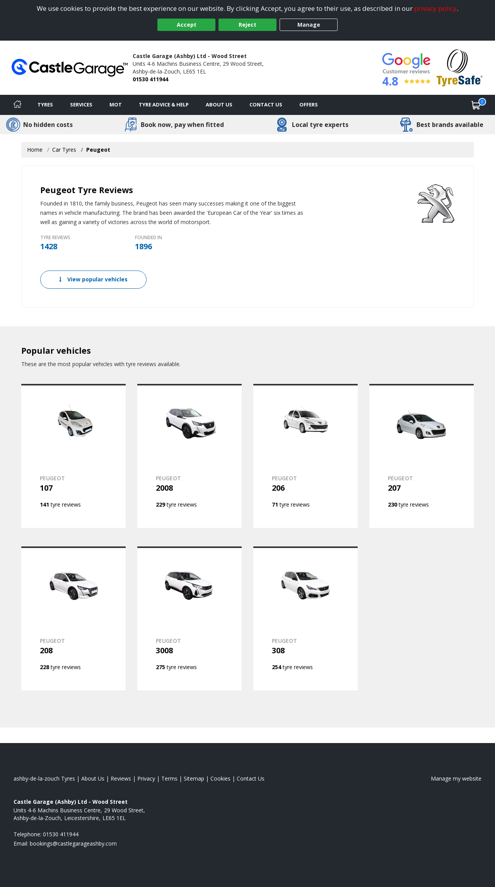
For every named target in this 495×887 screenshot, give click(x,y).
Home (35, 149)
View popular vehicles (93, 279)
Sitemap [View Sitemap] (194, 778)
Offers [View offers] (308, 104)
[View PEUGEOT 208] (73, 618)
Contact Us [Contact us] (265, 104)
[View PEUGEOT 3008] (189, 618)
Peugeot (98, 149)
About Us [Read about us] (92, 778)
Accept (186, 24)
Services (81, 104)
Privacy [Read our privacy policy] (146, 778)
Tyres (45, 104)
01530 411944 (150, 79)
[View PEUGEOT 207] (421, 456)
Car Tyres (64, 149)
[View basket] (476, 105)
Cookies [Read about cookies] (220, 778)
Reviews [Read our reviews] (121, 778)
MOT (115, 104)
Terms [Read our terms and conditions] (169, 778)
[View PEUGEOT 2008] (189, 456)
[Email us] (73, 843)
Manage (308, 24)
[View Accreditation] (459, 67)
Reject (247, 24)
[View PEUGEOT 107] (73, 456)
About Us (219, 104)
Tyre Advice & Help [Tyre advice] (164, 104)
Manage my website (456, 778)
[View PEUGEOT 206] (305, 456)
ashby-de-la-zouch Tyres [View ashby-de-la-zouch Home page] (44, 778)
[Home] (17, 105)
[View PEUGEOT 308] (305, 618)
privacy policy (435, 8)
